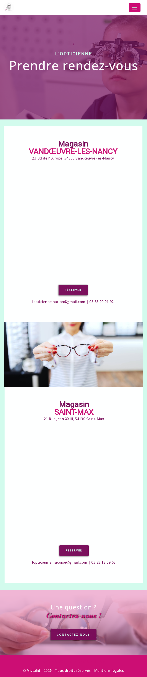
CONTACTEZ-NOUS (73, 649)
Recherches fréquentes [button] (73, 661)
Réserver (58, 290)
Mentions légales (108, 670)
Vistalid (33, 670)
